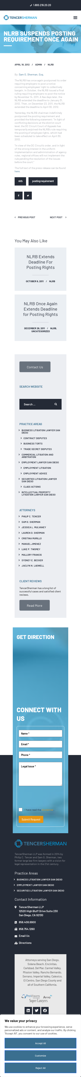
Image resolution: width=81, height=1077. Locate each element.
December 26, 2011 (34, 328)
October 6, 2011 (35, 281)
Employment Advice (35, 473)
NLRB (51, 64)
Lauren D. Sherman (33, 532)
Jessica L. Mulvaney (34, 527)
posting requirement (43, 181)
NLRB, (53, 328)
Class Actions (32, 486)
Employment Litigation (37, 467)
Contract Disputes (35, 438)
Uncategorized (40, 331)
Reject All (40, 1067)
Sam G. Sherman (31, 521)
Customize (40, 1055)
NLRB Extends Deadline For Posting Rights (40, 262)
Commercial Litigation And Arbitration (37, 455)
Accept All (40, 1043)
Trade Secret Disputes (37, 449)
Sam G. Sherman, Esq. (31, 74)
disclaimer (47, 809)
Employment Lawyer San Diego (40, 462)
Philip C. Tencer (31, 516)
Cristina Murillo (32, 538)
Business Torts (33, 443)
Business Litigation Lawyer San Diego (41, 431)
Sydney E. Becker (32, 560)
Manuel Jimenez (31, 543)
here (17, 171)
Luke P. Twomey (31, 549)
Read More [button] (34, 605)
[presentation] (47, 797)
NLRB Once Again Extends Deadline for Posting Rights (40, 309)
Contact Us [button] (35, 367)
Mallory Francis (32, 554)
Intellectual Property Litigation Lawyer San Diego (38, 493)
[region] (40, 1045)
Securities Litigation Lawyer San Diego (39, 480)
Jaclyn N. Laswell (33, 565)
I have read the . (39, 809)
